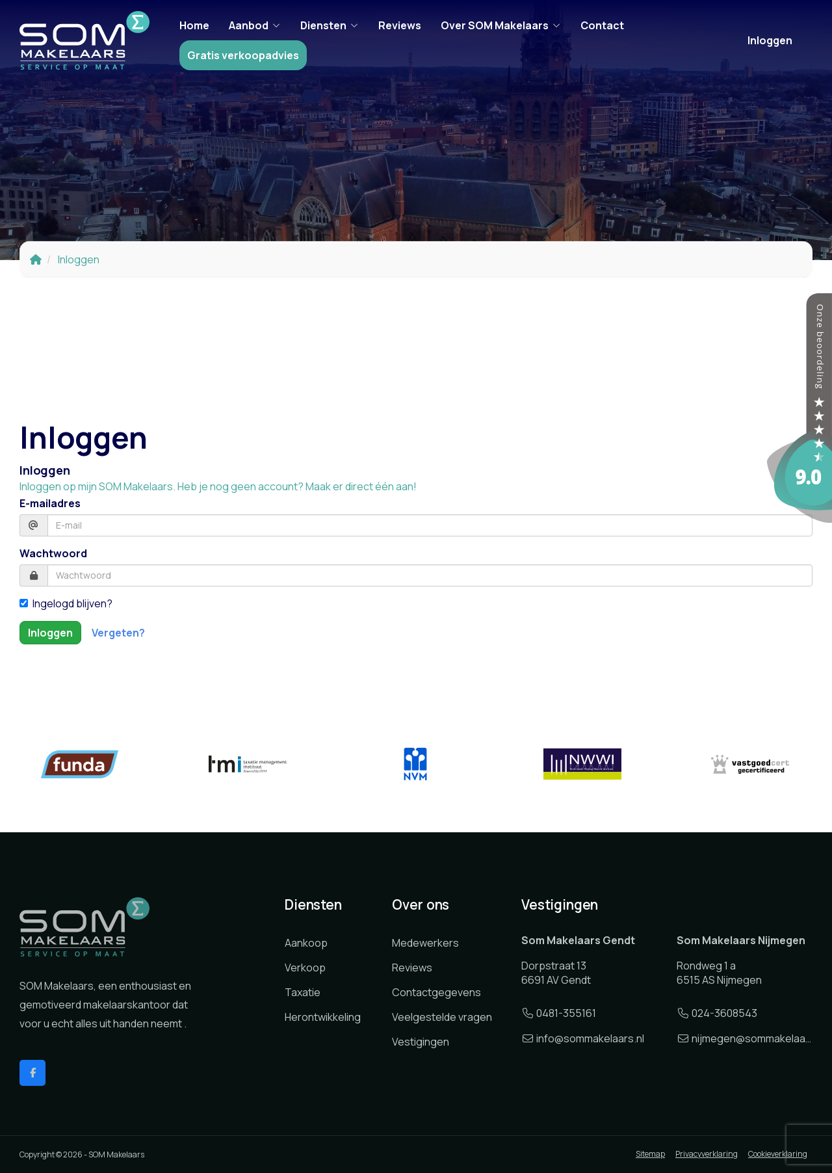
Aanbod (255, 25)
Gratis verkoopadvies (243, 55)
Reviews (399, 25)
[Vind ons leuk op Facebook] (33, 1073)
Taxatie (302, 992)
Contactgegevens (436, 992)
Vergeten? (118, 633)
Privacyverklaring (706, 1153)
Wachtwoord (53, 553)
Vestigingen (420, 1042)
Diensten (329, 25)
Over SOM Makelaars (501, 25)
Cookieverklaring (777, 1153)
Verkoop (305, 967)
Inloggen (770, 40)
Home (194, 25)
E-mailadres (50, 503)
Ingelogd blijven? (66, 603)
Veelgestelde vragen (442, 1017)
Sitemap (650, 1153)
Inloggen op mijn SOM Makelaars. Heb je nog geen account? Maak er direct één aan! (218, 486)
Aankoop (306, 943)
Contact (602, 25)
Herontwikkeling (323, 1017)
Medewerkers (425, 943)
